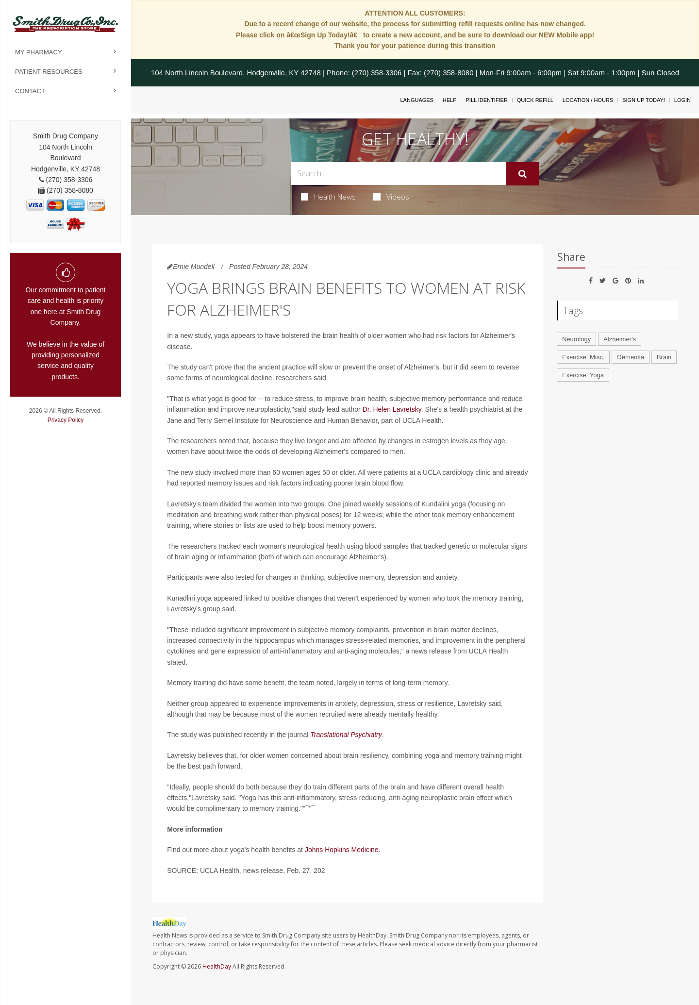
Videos (391, 196)
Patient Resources (49, 71)
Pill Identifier (486, 100)
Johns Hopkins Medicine (342, 850)
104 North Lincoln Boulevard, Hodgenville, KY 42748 (236, 72)
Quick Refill (535, 100)
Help (450, 100)
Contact (30, 91)
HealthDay (216, 966)
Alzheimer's (619, 339)
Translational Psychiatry (346, 734)
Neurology (576, 339)
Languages (416, 100)
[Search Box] (399, 173)
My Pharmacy (38, 52)
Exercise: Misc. (583, 357)
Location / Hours (588, 100)
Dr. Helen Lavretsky (392, 409)
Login (682, 100)
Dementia (630, 357)
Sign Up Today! (643, 100)
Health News (328, 196)
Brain (664, 357)
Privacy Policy (66, 420)
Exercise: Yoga (583, 375)
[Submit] (522, 173)
